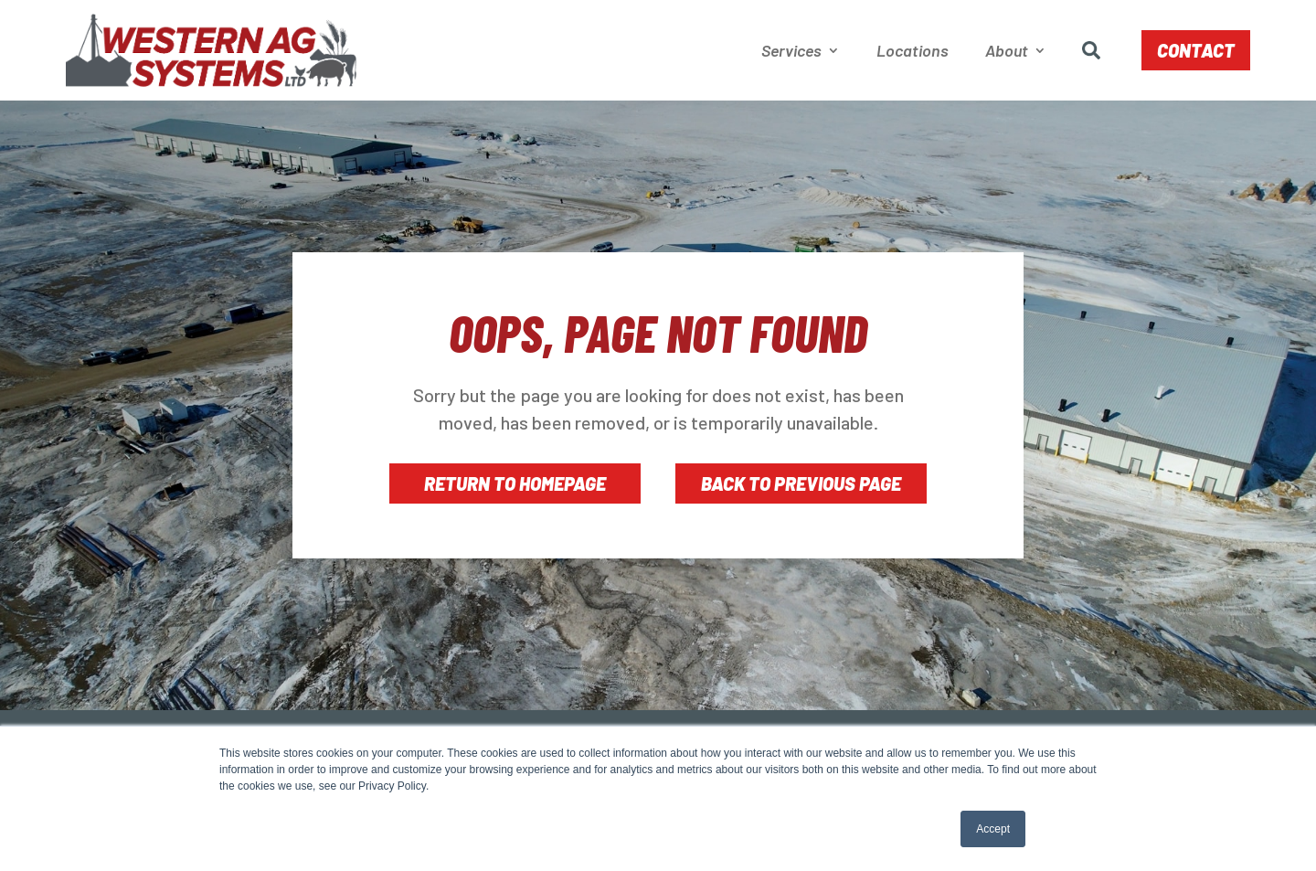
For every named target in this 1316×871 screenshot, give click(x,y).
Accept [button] (993, 829)
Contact (1196, 50)
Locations (912, 50)
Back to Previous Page (801, 483)
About (1006, 50)
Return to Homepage (515, 483)
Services (791, 50)
